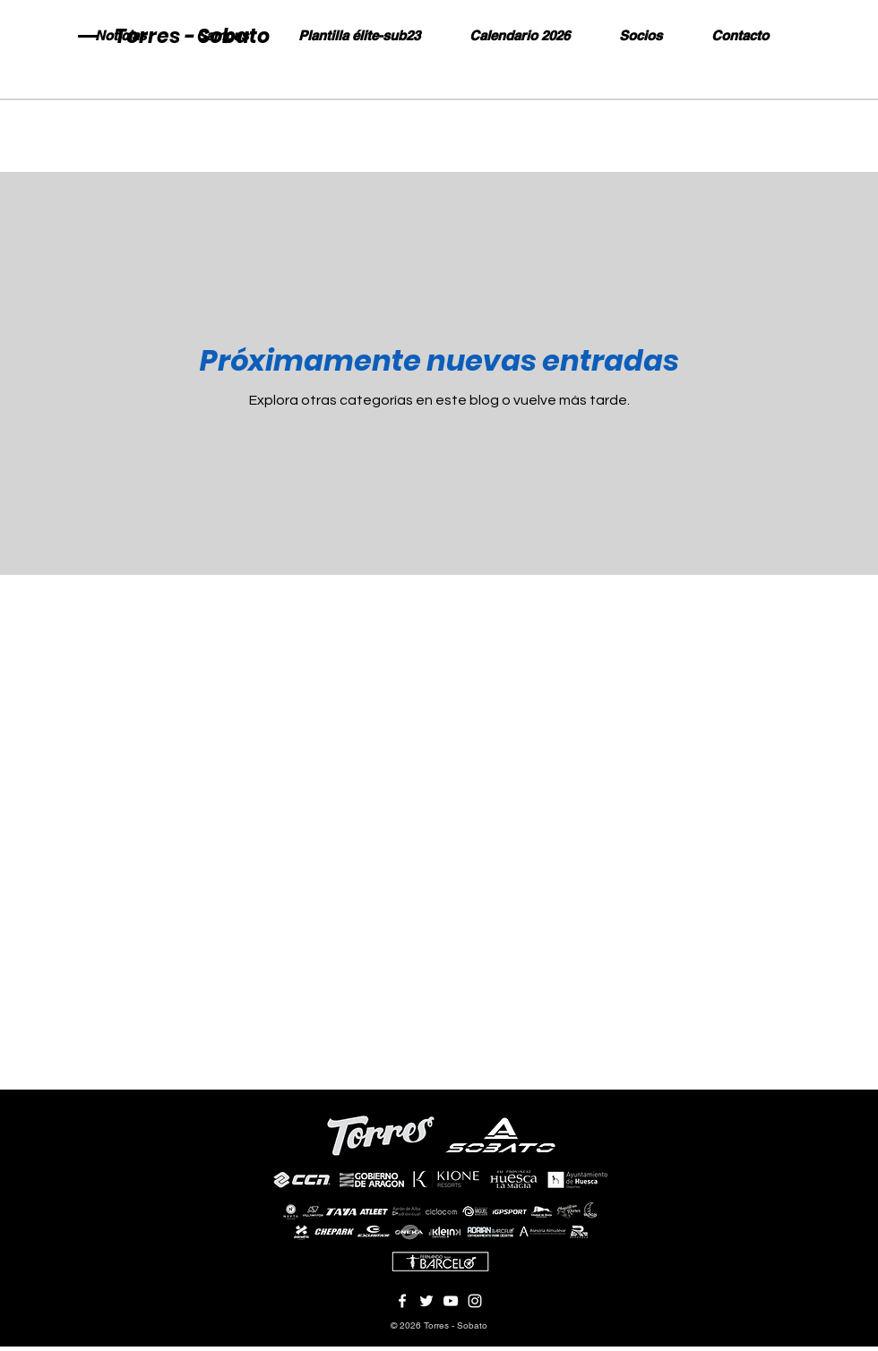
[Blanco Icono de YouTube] (451, 1301)
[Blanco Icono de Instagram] (475, 1301)
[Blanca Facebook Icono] (402, 1301)
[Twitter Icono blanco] (426, 1301)
